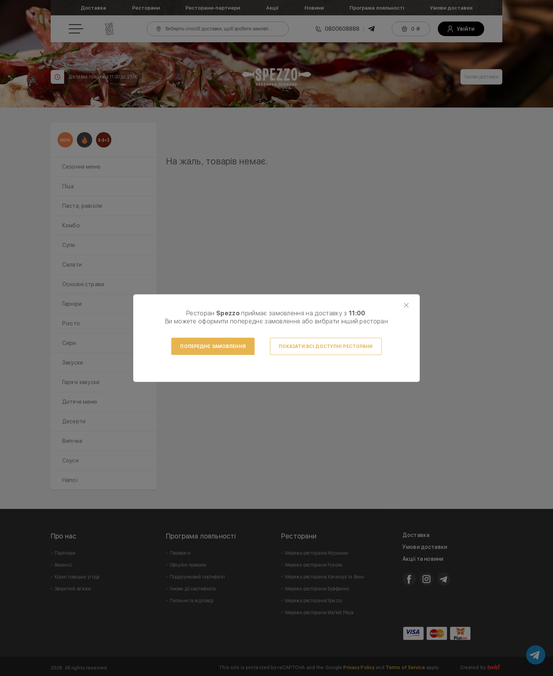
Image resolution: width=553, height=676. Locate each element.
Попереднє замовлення (212, 346)
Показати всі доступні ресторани (326, 346)
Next (492, 161)
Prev (176, 161)
